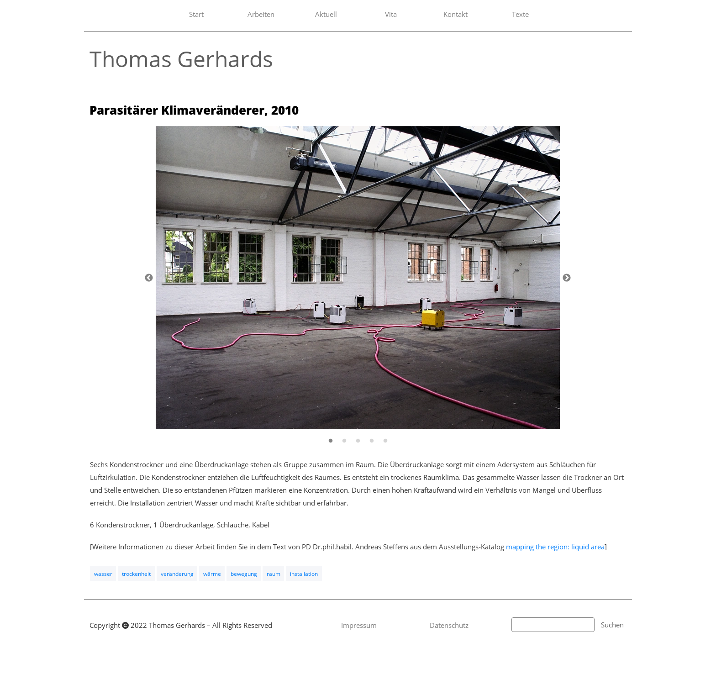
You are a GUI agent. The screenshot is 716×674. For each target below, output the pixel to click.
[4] (371, 440)
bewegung (244, 574)
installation (304, 574)
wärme (212, 574)
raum (273, 574)
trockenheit (136, 574)
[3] (358, 440)
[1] (330, 440)
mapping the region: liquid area (555, 546)
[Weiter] (566, 277)
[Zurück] (148, 277)
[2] (344, 440)
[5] (385, 440)
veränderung (177, 574)
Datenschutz (449, 625)
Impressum (359, 625)
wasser (103, 574)
